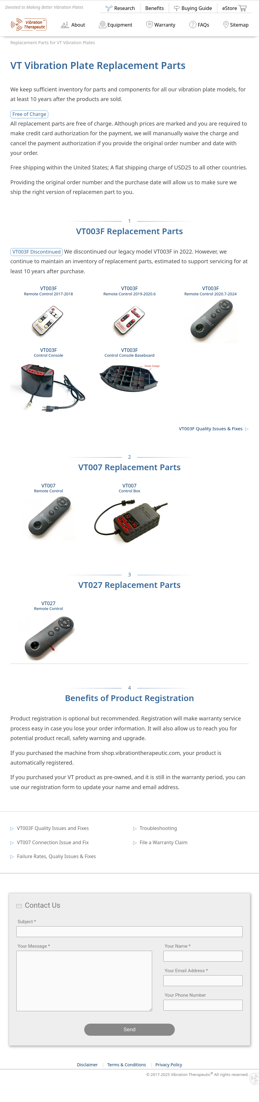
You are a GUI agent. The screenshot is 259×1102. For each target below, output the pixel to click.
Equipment (115, 24)
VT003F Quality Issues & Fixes (211, 428)
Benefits (154, 8)
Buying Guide (193, 8)
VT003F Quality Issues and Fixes (53, 828)
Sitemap (236, 24)
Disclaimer (87, 1065)
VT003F (48, 316)
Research (120, 8)
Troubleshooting (158, 828)
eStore (234, 7)
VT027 (48, 632)
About (72, 24)
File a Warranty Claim (164, 842)
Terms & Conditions (126, 1065)
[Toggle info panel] (254, 1078)
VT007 (48, 511)
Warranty (160, 24)
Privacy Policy (168, 1065)
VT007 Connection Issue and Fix (53, 842)
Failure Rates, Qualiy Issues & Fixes (57, 856)
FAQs (199, 24)
